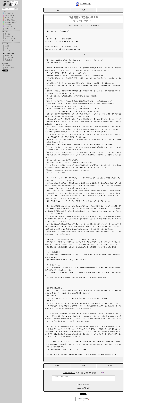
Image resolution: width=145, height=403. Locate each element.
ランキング (8, 34)
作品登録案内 (9, 60)
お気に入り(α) (9, 67)
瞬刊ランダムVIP (10, 38)
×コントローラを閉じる (92, 26)
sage (79, 384)
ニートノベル (9, 26)
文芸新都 (8, 24)
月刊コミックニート (11, 18)
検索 (16, 8)
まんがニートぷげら (11, 22)
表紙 (83, 10)
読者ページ (8, 48)
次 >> (110, 10)
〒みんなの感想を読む (83, 388)
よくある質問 (9, 58)
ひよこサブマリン (69, 373)
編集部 (7, 46)
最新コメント (9, 36)
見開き (69, 26)
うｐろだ (8, 50)
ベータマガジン (85, 4)
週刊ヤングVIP (9, 15)
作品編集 (8, 65)
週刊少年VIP (9, 13)
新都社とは (8, 55)
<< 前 (57, 10)
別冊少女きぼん (10, 20)
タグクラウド (9, 40)
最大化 (76, 26)
